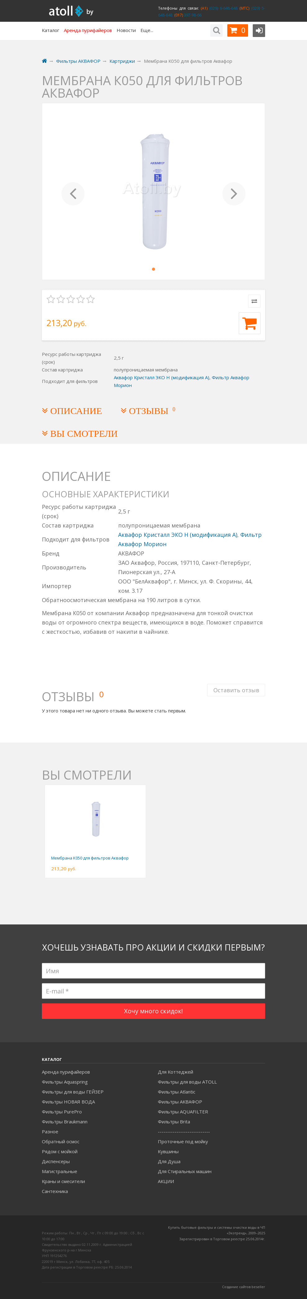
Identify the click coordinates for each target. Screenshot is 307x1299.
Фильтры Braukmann (64, 1121)
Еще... (146, 30)
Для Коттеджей (175, 1072)
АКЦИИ (166, 1181)
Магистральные (59, 1171)
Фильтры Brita (174, 1121)
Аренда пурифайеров (66, 1072)
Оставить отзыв (236, 689)
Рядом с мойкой (60, 1151)
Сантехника (55, 1191)
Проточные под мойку (183, 1141)
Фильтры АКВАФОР (180, 1102)
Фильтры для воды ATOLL (187, 1082)
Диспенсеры (56, 1161)
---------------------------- (184, 1131)
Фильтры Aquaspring (65, 1082)
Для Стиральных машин (184, 1171)
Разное (50, 1131)
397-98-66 (192, 15)
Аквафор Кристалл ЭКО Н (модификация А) (161, 377)
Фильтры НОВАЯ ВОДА (68, 1102)
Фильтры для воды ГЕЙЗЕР (73, 1092)
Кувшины (168, 1151)
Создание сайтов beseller (243, 1286)
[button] (73, 191)
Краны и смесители (63, 1181)
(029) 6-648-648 (222, 8)
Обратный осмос (60, 1141)
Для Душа (169, 1161)
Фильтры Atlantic (176, 1092)
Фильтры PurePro (62, 1111)
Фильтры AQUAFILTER (183, 1111)
